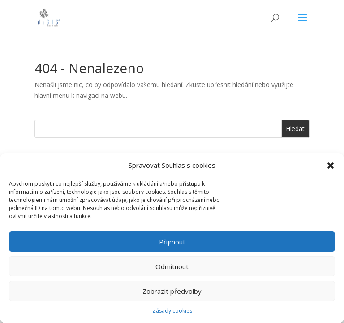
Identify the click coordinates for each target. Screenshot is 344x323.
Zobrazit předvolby (172, 291)
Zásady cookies (172, 310)
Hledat (295, 128)
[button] (330, 165)
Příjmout (172, 241)
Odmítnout (172, 266)
